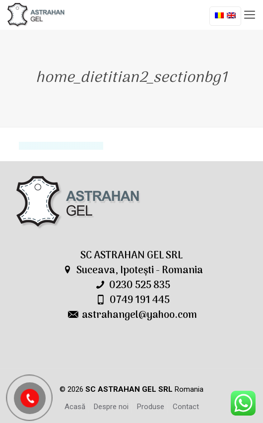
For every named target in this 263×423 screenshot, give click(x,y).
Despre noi (111, 406)
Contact (186, 406)
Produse (150, 406)
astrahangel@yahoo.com (139, 315)
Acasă (75, 406)
